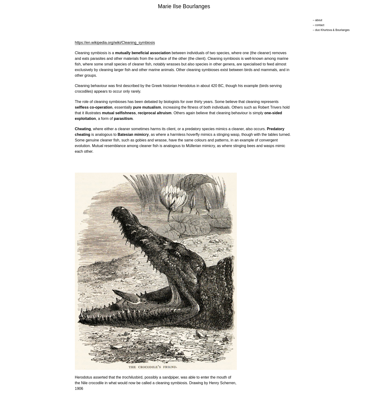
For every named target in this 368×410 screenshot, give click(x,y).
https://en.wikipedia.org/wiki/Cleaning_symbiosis (115, 43)
